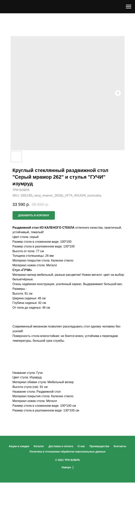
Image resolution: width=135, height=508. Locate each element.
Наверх (67, 467)
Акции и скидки (19, 446)
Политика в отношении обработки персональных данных (67, 451)
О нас (81, 446)
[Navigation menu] (128, 7)
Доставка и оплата (61, 446)
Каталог (39, 446)
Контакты (120, 446)
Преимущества (99, 446)
